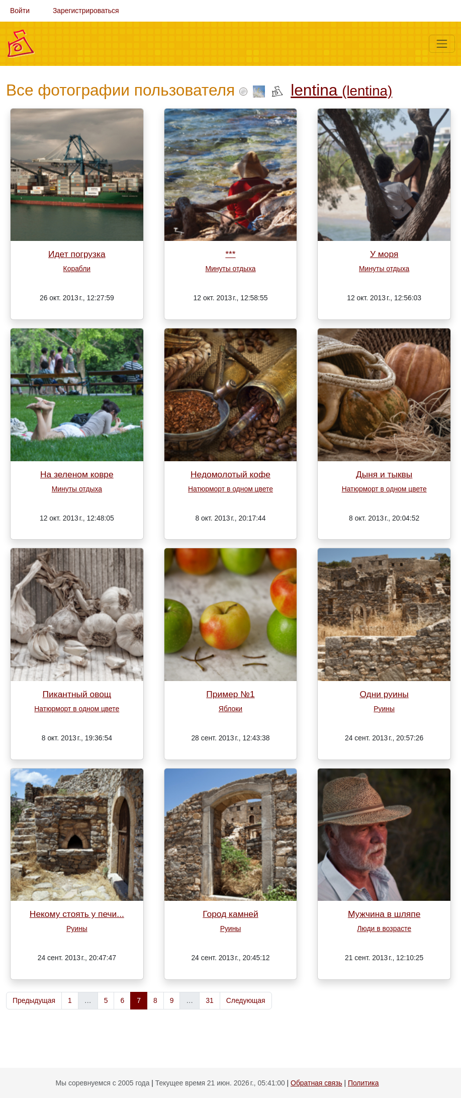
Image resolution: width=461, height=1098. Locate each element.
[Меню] (442, 44)
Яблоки (230, 709)
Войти (20, 11)
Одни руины (383, 694)
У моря (384, 254)
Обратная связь (316, 1083)
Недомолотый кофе (230, 474)
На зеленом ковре (77, 474)
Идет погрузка (77, 254)
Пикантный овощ (76, 694)
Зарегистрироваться (86, 11)
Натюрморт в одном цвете (230, 489)
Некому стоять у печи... (77, 914)
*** (230, 254)
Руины (384, 709)
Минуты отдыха (230, 269)
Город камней (230, 914)
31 (209, 1000)
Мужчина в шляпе (384, 914)
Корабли (77, 269)
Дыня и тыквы (384, 474)
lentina (341, 90)
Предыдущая (34, 1000)
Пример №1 (230, 694)
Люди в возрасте (384, 928)
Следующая (245, 1000)
